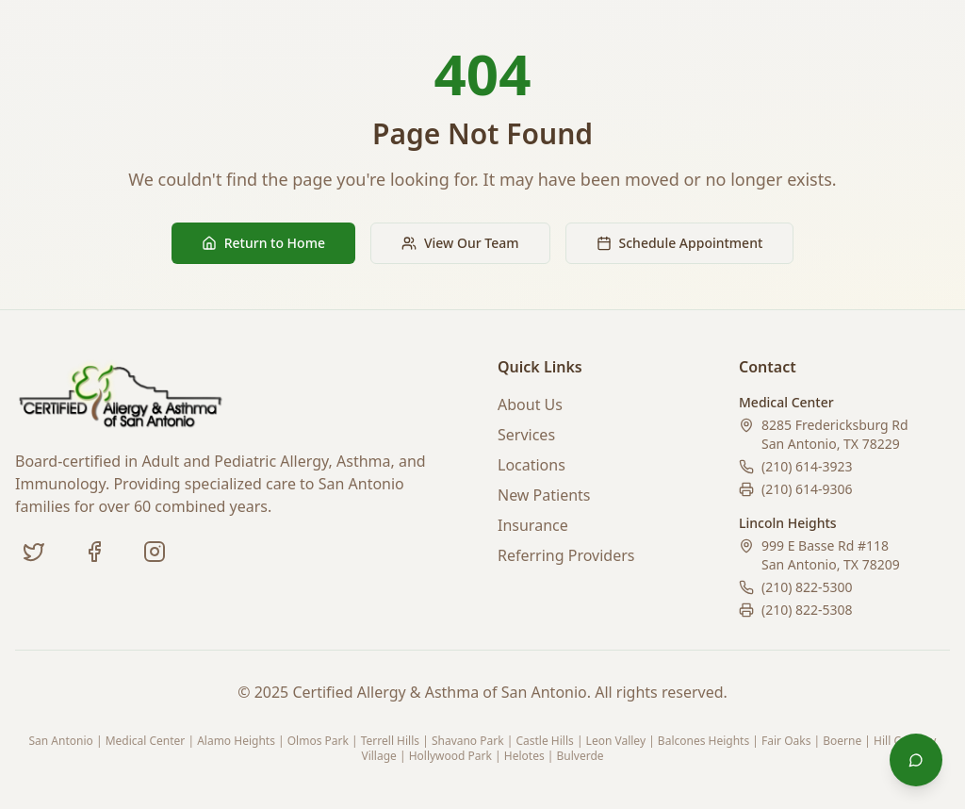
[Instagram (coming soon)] (154, 551)
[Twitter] (34, 551)
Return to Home (263, 243)
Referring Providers (566, 555)
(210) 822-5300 (807, 587)
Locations (531, 464)
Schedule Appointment (680, 243)
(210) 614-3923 (807, 466)
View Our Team (460, 243)
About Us (530, 404)
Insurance (533, 525)
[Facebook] (94, 551)
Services (526, 434)
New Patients (544, 495)
